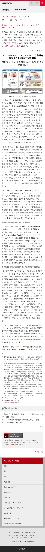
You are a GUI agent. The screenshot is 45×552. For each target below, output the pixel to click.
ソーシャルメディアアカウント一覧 (22, 537)
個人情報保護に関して (28, 532)
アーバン (7, 497)
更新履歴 (32, 535)
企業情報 (13, 17)
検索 (31, 3)
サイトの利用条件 (14, 532)
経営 (5, 466)
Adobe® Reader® (10, 445)
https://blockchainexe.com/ (11, 402)
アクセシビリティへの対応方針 (18, 535)
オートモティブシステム (12, 518)
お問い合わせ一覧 (12, 46)
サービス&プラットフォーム (13, 508)
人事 (5, 476)
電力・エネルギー (10, 487)
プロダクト (7, 513)
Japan (36, 3)
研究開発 (7, 482)
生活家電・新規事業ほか (12, 524)
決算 (5, 471)
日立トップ (5, 17)
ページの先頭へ (36, 452)
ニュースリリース (12, 20)
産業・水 (7, 492)
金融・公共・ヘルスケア (12, 503)
